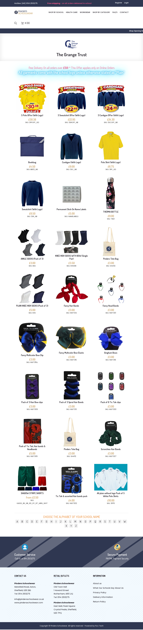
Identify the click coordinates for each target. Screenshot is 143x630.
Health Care (71, 12)
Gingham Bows (110, 353)
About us (97, 584)
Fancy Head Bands (111, 306)
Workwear (85, 12)
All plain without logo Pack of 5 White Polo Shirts (111, 495)
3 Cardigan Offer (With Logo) (111, 115)
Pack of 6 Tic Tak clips (111, 402)
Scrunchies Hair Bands (111, 449)
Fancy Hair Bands (71, 306)
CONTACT (124, 12)
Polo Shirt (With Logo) (111, 162)
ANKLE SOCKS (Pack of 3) (32, 259)
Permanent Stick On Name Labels (71, 209)
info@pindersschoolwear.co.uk (29, 599)
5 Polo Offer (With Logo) (32, 115)
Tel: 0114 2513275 (22, 594)
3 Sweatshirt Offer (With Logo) (71, 115)
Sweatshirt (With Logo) (32, 209)
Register (118, 2)
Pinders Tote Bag (110, 259)
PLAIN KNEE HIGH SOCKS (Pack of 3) (32, 306)
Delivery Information (103, 597)
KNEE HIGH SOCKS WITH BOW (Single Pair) (71, 258)
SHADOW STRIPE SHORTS (32, 493)
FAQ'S (114, 12)
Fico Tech (99, 626)
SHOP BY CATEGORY (101, 12)
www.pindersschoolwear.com (28, 603)
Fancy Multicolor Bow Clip (32, 355)
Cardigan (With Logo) (71, 162)
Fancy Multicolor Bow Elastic (71, 353)
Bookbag (32, 162)
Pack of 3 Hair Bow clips (32, 402)
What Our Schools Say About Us (108, 588)
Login (126, 2)
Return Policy (99, 602)
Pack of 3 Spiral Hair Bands (71, 402)
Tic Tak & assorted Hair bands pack (71, 496)
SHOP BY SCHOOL (56, 12)
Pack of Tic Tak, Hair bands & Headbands (32, 448)
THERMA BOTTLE (110, 212)
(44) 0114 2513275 (29, 3)
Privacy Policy (99, 593)
